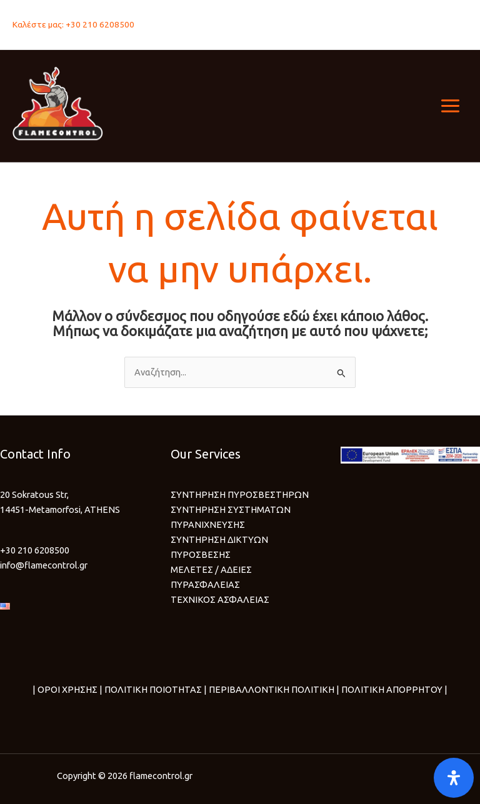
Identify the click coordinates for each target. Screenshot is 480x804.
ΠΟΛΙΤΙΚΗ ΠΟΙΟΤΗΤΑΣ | (154, 689)
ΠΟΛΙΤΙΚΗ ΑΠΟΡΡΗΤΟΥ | (393, 689)
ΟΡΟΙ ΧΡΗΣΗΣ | (70, 689)
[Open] (454, 778)
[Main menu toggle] (450, 106)
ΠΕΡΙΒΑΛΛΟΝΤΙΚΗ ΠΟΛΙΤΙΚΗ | (273, 689)
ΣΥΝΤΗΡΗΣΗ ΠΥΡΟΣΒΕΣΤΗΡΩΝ (240, 494)
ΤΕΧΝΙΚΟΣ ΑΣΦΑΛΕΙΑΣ (220, 599)
